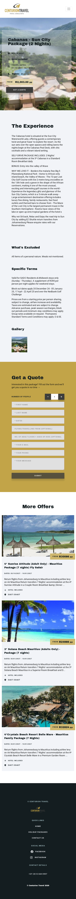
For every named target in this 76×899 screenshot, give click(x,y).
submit (38, 476)
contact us (38, 838)
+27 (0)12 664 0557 (38, 874)
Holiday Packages (38, 832)
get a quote (19, 90)
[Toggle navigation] (68, 8)
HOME (38, 826)
